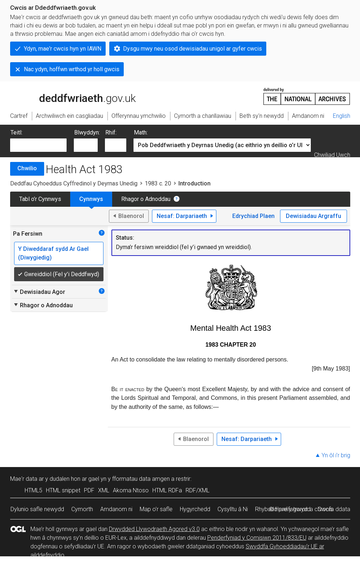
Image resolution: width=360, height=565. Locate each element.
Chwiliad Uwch (332, 154)
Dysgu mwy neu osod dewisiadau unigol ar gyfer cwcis (192, 48)
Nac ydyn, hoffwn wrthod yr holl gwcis (71, 69)
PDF (89, 490)
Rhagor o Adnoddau (145, 199)
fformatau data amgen (141, 478)
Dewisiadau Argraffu (313, 216)
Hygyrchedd (195, 509)
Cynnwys (91, 199)
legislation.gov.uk (67, 95)
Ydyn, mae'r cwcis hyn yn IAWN (62, 48)
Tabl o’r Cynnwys (40, 199)
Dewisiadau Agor (39, 291)
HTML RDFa (167, 490)
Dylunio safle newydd (37, 509)
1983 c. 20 (158, 183)
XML (103, 490)
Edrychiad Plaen (253, 216)
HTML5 (33, 490)
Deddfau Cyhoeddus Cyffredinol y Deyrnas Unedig (73, 183)
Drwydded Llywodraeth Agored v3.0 (154, 529)
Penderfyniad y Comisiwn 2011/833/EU (256, 537)
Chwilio (27, 168)
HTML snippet (63, 490)
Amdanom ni (116, 509)
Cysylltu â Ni (232, 509)
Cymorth (82, 509)
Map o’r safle (156, 509)
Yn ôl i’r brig (336, 455)
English (341, 115)
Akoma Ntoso (131, 490)
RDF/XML (197, 490)
